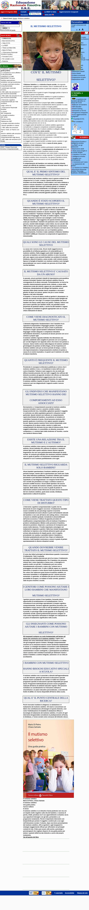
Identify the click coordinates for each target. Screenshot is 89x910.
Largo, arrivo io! (6, 105)
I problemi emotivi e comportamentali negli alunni (10, 136)
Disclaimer (24, 15)
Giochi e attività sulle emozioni (11, 133)
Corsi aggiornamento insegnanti (78, 115)
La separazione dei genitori (78, 164)
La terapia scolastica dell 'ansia (7, 116)
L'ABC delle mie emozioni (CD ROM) (11, 140)
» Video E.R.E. (5, 43)
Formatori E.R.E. (35, 12)
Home (15, 18)
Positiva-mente (6, 119)
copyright (59, 893)
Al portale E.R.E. (78, 119)
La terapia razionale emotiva (10, 123)
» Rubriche (4, 61)
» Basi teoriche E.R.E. (8, 41)
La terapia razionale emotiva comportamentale (10, 85)
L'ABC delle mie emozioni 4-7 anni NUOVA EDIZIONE (10, 93)
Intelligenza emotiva (78, 156)
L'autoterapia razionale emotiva (8, 89)
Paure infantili (76, 73)
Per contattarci (77, 121)
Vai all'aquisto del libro (31, 837)
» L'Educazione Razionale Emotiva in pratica (9, 53)
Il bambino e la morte (78, 154)
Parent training (76, 109)
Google (13, 30)
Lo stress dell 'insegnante (6, 112)
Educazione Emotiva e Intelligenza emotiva (78, 142)
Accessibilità (69, 893)
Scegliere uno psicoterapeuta (76, 159)
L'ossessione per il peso (79, 162)
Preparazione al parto (79, 77)
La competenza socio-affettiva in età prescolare (11, 73)
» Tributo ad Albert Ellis (8, 48)
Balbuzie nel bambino (79, 105)
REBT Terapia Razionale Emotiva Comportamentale (9, 148)
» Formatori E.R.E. (7, 56)
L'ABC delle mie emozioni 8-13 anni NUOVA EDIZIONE (11, 96)
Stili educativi (76, 107)
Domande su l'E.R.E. (78, 110)
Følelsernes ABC (6, 121)
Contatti (23, 12)
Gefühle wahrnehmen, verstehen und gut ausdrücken (11, 81)
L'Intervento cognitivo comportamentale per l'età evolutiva (9, 101)
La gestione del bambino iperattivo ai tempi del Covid (78, 101)
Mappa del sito (82, 893)
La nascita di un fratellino (79, 167)
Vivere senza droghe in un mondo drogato (79, 151)
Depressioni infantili (78, 71)
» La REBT (4, 45)
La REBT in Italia (50, 12)
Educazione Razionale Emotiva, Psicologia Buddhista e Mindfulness (78, 171)
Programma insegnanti (79, 112)
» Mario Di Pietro (6, 50)
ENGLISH (49, 15)
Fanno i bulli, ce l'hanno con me (10, 130)
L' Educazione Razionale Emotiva (9, 108)
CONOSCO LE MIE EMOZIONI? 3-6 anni (8, 77)
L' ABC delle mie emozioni (9, 127)
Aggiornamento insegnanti (68, 12)
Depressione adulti (77, 79)
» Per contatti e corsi (7, 59)
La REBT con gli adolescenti (76, 146)
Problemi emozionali (78, 75)
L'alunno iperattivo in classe (10, 125)
